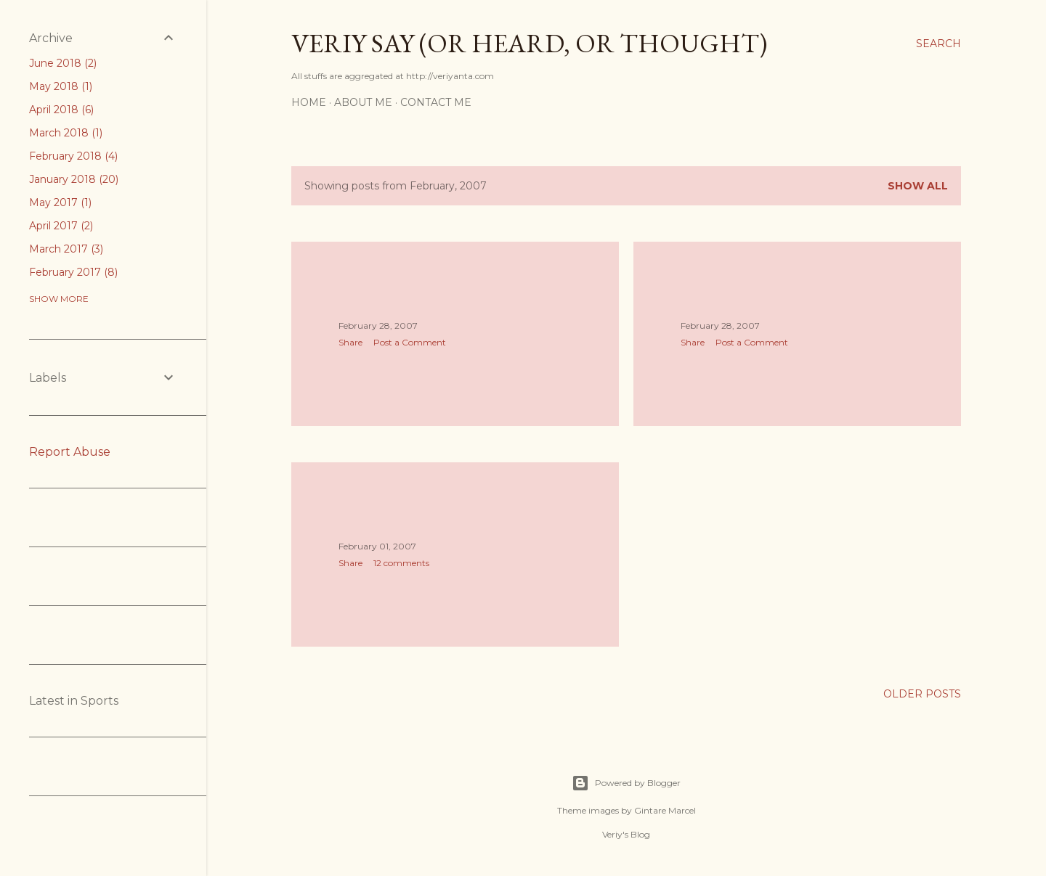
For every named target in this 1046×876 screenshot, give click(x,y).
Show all (918, 185)
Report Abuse (69, 452)
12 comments (401, 562)
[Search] (938, 43)
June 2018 (63, 63)
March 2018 (65, 132)
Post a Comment (409, 342)
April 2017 (61, 225)
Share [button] (350, 342)
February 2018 (73, 156)
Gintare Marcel (665, 810)
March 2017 (66, 248)
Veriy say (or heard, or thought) (529, 43)
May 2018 (60, 86)
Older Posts (922, 693)
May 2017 (60, 202)
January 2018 (73, 179)
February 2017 (73, 272)
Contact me (435, 102)
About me (363, 102)
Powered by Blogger (626, 783)
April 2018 (61, 109)
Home (308, 102)
